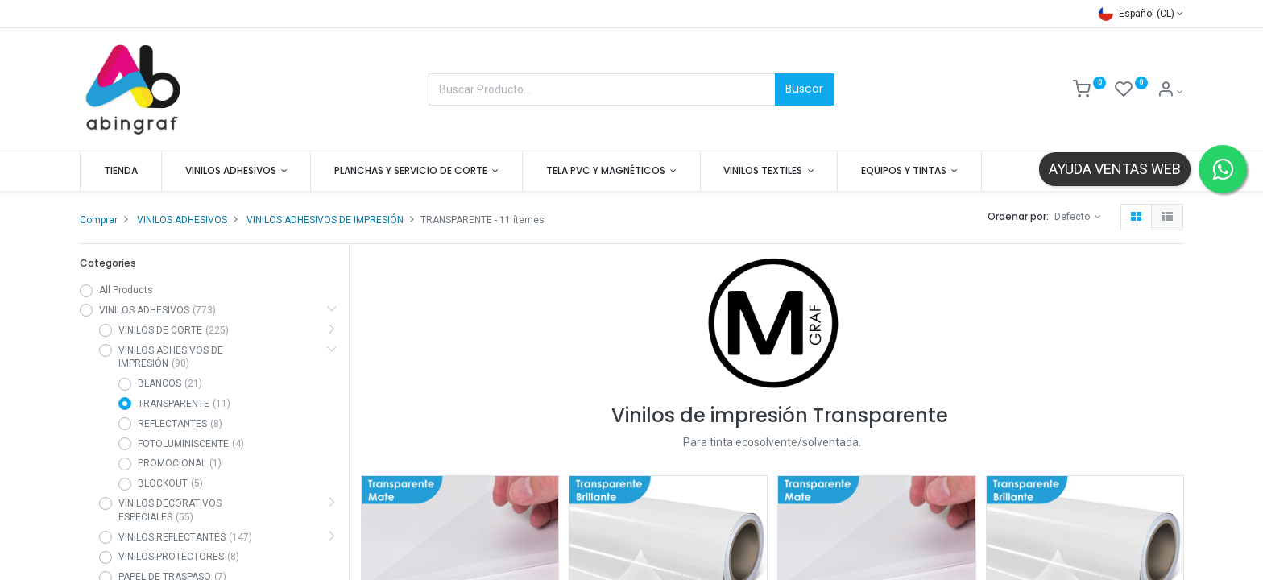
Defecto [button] (1073, 216)
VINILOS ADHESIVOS (182, 220)
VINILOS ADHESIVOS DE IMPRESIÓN (325, 220)
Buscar (804, 89)
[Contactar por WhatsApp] (1223, 169)
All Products (126, 290)
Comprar (99, 220)
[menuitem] (121, 171)
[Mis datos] (1170, 91)
